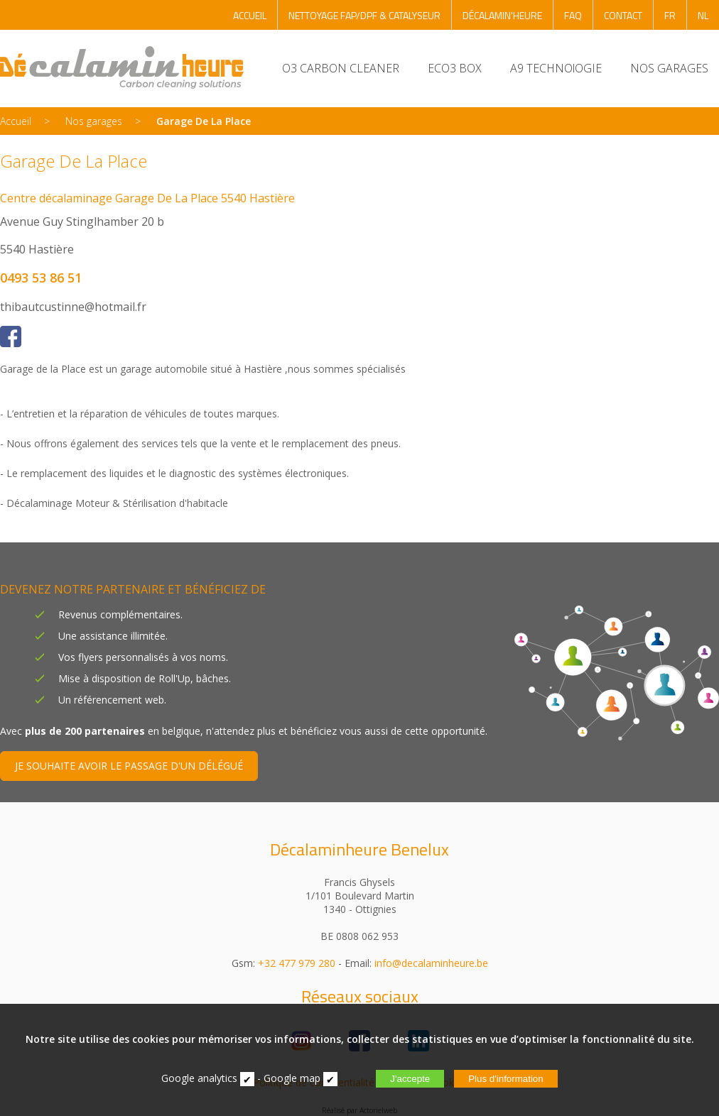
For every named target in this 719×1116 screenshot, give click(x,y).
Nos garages (93, 121)
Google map (292, 1078)
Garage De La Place (203, 121)
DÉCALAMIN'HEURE (502, 15)
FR (670, 15)
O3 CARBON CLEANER (340, 68)
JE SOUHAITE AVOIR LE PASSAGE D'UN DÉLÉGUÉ (129, 765)
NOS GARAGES (669, 68)
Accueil (15, 121)
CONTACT (623, 15)
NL (703, 15)
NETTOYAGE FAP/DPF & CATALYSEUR (364, 15)
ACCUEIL (249, 15)
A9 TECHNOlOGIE (556, 68)
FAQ (573, 15)
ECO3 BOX (455, 68)
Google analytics (199, 1078)
